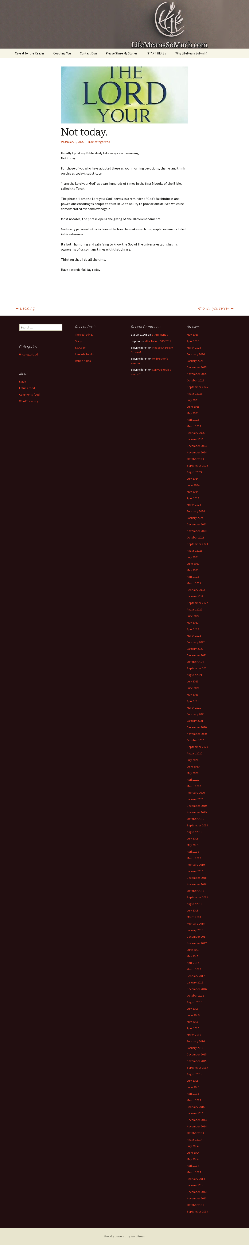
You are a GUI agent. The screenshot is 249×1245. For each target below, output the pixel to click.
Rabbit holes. (83, 361)
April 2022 (193, 629)
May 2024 (192, 492)
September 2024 (197, 465)
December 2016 (197, 989)
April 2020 (193, 779)
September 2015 (197, 1067)
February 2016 (196, 1041)
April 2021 (193, 701)
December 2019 (197, 806)
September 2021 (197, 668)
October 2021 (195, 662)
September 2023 (197, 544)
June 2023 (193, 564)
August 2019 (194, 832)
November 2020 (197, 734)
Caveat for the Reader (29, 53)
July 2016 (192, 1008)
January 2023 (195, 596)
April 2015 (193, 1094)
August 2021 (194, 675)
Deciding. (25, 308)
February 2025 (196, 433)
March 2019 (194, 858)
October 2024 (195, 459)
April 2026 (193, 341)
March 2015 (194, 1100)
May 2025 (192, 413)
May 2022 (192, 622)
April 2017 (193, 963)
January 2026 (195, 361)
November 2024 (197, 452)
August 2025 (194, 393)
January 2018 (195, 930)
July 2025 (192, 400)
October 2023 (195, 537)
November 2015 (197, 1061)
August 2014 (194, 1139)
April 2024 (193, 498)
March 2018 (194, 917)
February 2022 (196, 642)
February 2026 (196, 354)
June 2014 (193, 1152)
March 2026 (194, 348)
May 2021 (192, 694)
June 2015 (193, 1087)
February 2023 (196, 590)
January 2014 (195, 1185)
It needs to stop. (85, 354)
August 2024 (194, 472)
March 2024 (194, 505)
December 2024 (197, 446)
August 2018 (194, 904)
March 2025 (194, 426)
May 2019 (192, 845)
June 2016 (193, 1015)
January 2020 (195, 799)
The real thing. (84, 334)
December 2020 (197, 727)
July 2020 (192, 760)
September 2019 (197, 825)
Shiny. (78, 341)
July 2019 (192, 838)
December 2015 (197, 1054)
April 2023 (193, 577)
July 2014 (192, 1146)
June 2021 (193, 688)
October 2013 (195, 1205)
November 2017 (197, 943)
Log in (23, 381)
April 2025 (193, 420)
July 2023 (192, 557)
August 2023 (194, 550)
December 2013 (197, 1192)
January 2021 (195, 721)
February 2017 (196, 976)
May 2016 (192, 1022)
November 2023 (197, 531)
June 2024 (193, 485)
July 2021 (192, 681)
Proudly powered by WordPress (124, 1236)
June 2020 (193, 766)
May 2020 (192, 773)
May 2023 (192, 570)
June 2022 (193, 616)
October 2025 (195, 380)
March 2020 (194, 786)
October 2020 (195, 740)
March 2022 (194, 635)
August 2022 (194, 609)
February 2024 (196, 511)
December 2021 (197, 655)
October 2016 (195, 995)
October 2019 (195, 819)
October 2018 (195, 891)
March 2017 (194, 969)
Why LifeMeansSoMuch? (191, 53)
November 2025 (197, 374)
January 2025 (195, 439)
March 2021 (194, 707)
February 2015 (196, 1107)
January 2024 (195, 518)
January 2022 (195, 649)
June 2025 (193, 406)
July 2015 (192, 1080)
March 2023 (194, 583)
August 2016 (194, 1002)
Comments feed (29, 394)
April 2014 (193, 1166)
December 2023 (197, 524)
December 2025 (197, 367)
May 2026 (192, 334)
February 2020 (196, 793)
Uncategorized (100, 142)
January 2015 (195, 1113)
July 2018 (192, 910)
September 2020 (197, 747)
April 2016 (193, 1028)
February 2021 (196, 714)
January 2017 (195, 982)
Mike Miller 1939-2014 (158, 341)
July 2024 (192, 478)
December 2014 (197, 1120)
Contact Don (88, 53)
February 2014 (196, 1179)
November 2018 (197, 884)
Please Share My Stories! (122, 53)
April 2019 (193, 851)
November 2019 (197, 812)
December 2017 (197, 936)
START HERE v (156, 53)
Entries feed (27, 388)
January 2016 (195, 1048)
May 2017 (192, 956)
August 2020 (194, 753)
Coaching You (62, 53)
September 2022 (197, 603)
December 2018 (197, 878)
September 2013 (197, 1211)
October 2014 (195, 1133)
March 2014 (194, 1172)
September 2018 (197, 897)
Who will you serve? (215, 308)
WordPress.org (28, 401)
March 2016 (194, 1035)
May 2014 (192, 1159)
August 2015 (194, 1074)
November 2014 (197, 1126)
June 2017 (193, 950)
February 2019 (196, 865)
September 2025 (197, 387)
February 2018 (196, 923)
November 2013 (197, 1198)
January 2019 (195, 871)
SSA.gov (80, 348)
